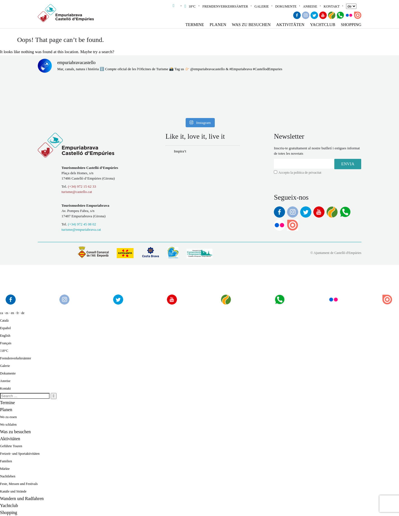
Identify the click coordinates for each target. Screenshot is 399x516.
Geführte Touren (11, 446)
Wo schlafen (8, 425)
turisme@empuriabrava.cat (81, 229)
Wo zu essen (8, 417)
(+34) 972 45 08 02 (82, 224)
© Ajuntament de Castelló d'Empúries (336, 253)
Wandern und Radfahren (22, 498)
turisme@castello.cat (77, 192)
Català (4, 320)
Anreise (310, 6)
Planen (218, 24)
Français (5, 343)
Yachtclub (322, 24)
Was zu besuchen (251, 24)
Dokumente (286, 6)
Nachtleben (7, 476)
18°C (190, 6)
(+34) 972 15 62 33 (82, 186)
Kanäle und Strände (13, 491)
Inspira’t (180, 151)
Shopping (351, 24)
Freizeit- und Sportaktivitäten (19, 454)
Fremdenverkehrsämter (225, 6)
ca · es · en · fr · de (12, 313)
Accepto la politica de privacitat (299, 173)
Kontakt (332, 6)
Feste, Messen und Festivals (19, 484)
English (5, 336)
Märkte (5, 469)
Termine (194, 24)
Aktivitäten (290, 24)
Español (5, 328)
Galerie (262, 6)
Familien (6, 461)
